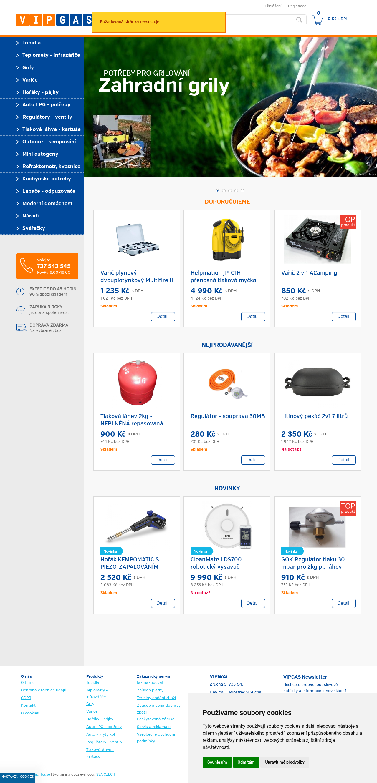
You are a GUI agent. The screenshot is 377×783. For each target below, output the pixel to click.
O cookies (30, 713)
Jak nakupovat (150, 683)
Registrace (297, 6)
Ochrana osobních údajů (43, 690)
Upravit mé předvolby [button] (284, 762)
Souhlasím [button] (217, 762)
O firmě (27, 683)
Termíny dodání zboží (156, 698)
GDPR (26, 698)
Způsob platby (150, 690)
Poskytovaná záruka (156, 719)
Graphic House (38, 775)
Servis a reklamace (154, 727)
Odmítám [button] (246, 762)
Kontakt (28, 706)
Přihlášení (273, 6)
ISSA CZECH (105, 775)
